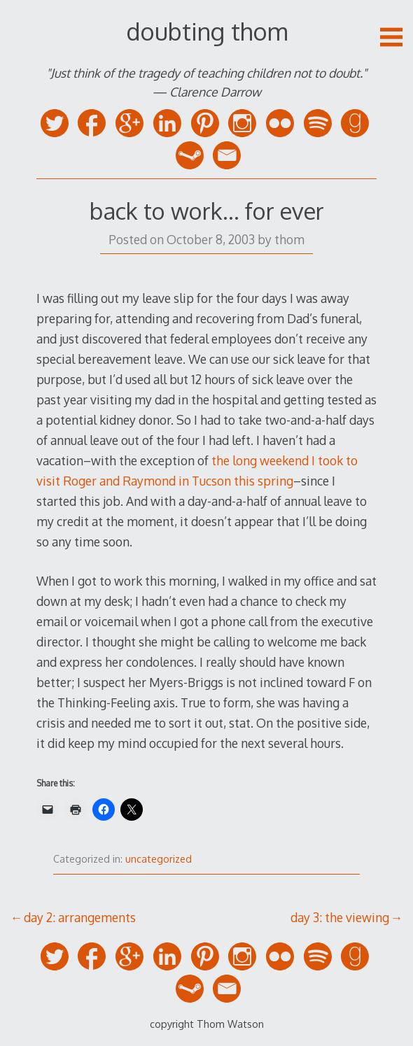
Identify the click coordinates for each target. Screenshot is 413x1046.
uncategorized (158, 859)
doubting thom (207, 31)
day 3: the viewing (339, 917)
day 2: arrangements (80, 917)
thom (289, 239)
